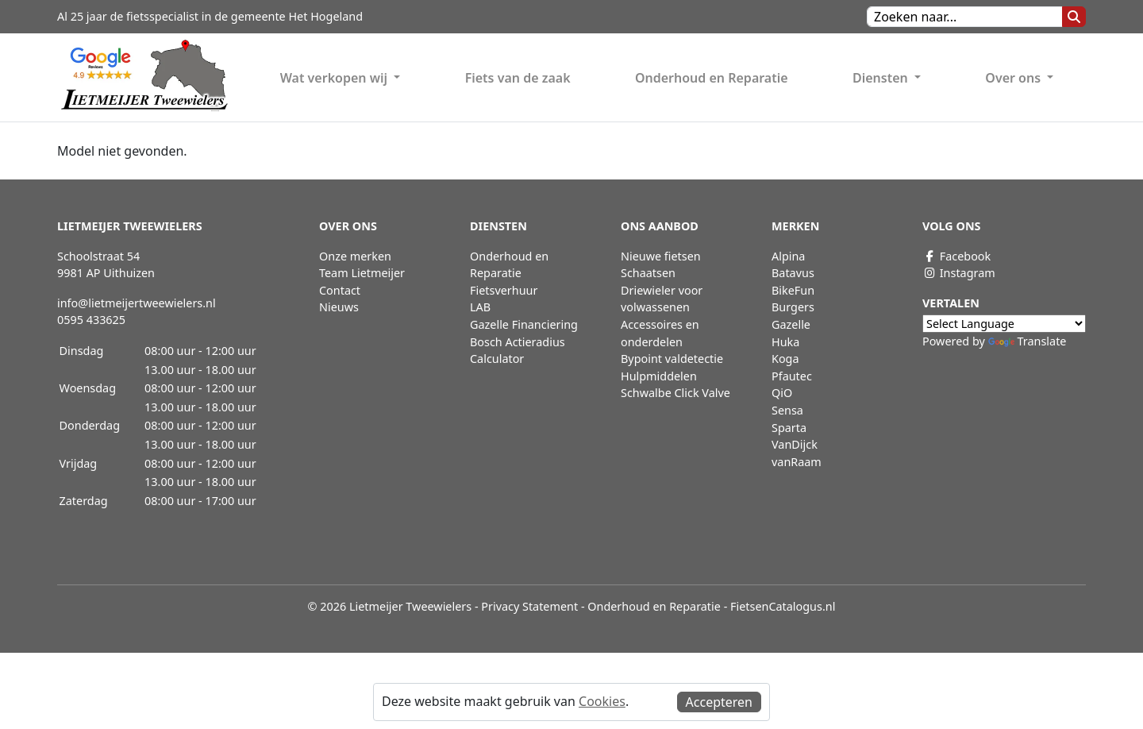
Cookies (602, 701)
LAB (480, 306)
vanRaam (797, 461)
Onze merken (355, 256)
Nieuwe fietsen (661, 256)
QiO (782, 392)
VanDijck (795, 444)
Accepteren (719, 702)
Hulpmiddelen (659, 376)
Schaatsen (648, 272)
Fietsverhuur (503, 290)
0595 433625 (91, 319)
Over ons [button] (1014, 78)
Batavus (793, 272)
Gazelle (791, 324)
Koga (785, 358)
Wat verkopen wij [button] (335, 78)
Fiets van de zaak (518, 78)
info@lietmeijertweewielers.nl (136, 302)
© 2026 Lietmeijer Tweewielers (390, 606)
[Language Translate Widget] (1004, 323)
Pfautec (792, 376)
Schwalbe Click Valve (675, 392)
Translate (1027, 341)
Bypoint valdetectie (672, 358)
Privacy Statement (529, 606)
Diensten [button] (881, 78)
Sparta (789, 427)
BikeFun (793, 290)
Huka (785, 341)
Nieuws (339, 306)
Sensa (787, 410)
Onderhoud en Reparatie (711, 78)
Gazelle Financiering (524, 324)
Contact (339, 290)
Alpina (788, 256)
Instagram (958, 272)
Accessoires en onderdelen (660, 333)
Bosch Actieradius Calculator (517, 350)
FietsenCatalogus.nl (782, 606)
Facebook (956, 256)
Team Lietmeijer (362, 272)
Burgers (793, 306)
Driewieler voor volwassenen (661, 299)
